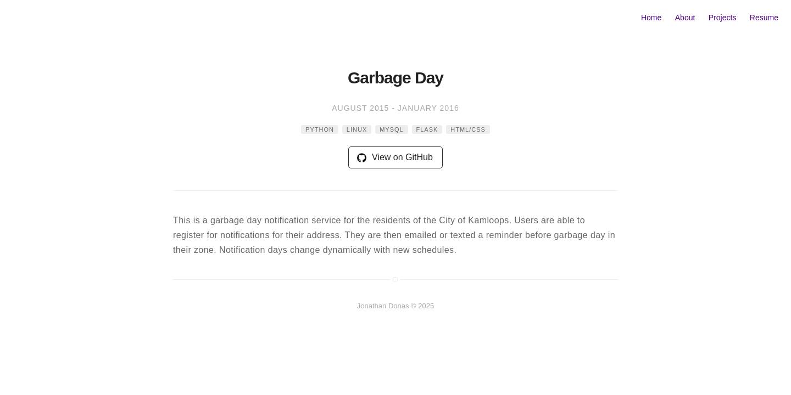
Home (651, 17)
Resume (764, 17)
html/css (468, 129)
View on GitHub (395, 157)
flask (427, 129)
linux (357, 129)
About (685, 17)
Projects (723, 17)
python (319, 129)
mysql (392, 129)
